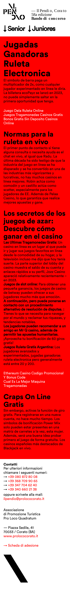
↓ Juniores (41, 29)
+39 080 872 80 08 (22, 477)
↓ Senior (14, 29)
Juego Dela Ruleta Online (23, 110)
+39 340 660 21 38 (22, 489)
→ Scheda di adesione (20, 545)
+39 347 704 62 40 (22, 485)
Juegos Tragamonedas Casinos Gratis (33, 115)
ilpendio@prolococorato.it (23, 499)
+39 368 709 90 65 (22, 481)
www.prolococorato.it (20, 536)
